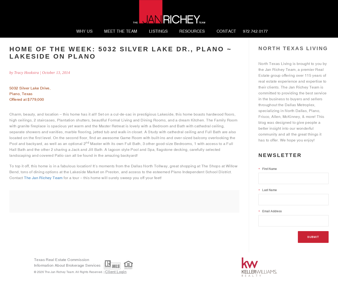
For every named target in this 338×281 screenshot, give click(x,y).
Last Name (267, 190)
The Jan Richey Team (43, 178)
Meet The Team (120, 31)
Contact (226, 31)
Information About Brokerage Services (68, 265)
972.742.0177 (255, 31)
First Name (267, 169)
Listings (158, 31)
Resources (192, 31)
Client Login (116, 271)
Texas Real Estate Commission (61, 259)
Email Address (270, 211)
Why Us (84, 31)
